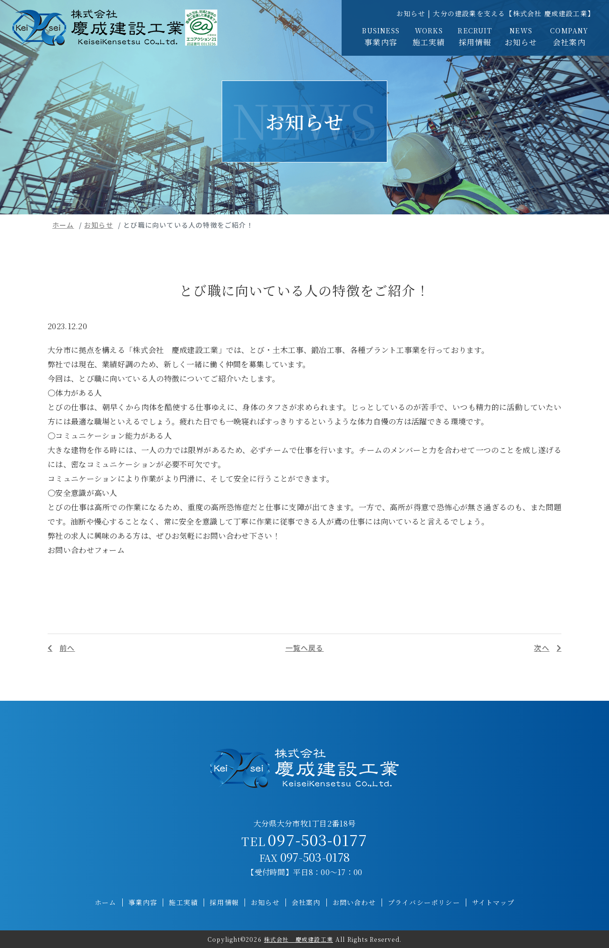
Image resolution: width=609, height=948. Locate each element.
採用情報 (475, 36)
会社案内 (569, 36)
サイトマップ (493, 902)
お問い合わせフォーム (86, 550)
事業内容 (381, 36)
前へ (67, 648)
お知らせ (521, 36)
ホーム (63, 225)
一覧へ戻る (304, 648)
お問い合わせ (354, 902)
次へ (541, 648)
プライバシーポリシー (424, 902)
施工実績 (429, 36)
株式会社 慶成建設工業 (298, 939)
